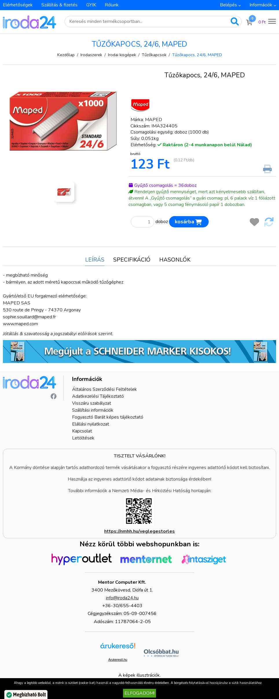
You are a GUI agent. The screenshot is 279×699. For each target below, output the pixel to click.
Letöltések (83, 438)
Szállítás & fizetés (59, 5)
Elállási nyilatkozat (90, 424)
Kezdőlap (66, 55)
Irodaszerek (91, 55)
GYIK (91, 5)
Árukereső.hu (117, 659)
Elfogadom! (139, 693)
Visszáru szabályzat (91, 403)
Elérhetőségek (18, 5)
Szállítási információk (92, 410)
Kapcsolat (82, 431)
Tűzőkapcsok (154, 55)
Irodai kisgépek (122, 55)
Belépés (228, 5)
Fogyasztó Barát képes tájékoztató (107, 417)
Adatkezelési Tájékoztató (98, 396)
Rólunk (112, 5)
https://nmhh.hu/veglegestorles (139, 531)
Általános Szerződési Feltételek (104, 389)
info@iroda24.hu (122, 598)
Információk (260, 5)
